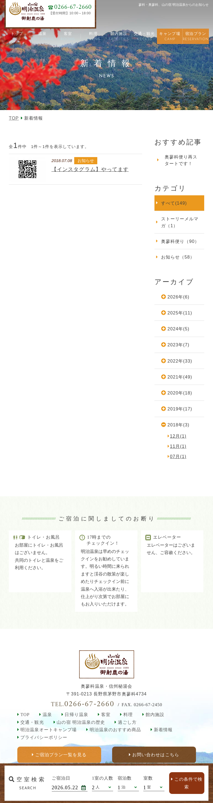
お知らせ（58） (178, 256)
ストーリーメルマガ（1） (179, 222)
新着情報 (163, 729)
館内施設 (155, 714)
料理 (128, 714)
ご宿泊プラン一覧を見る (60, 754)
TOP (14, 118)
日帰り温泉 (76, 714)
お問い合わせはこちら (155, 754)
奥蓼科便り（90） (180, 241)
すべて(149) (174, 203)
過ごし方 (127, 722)
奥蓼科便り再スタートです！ (181, 160)
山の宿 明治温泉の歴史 (81, 722)
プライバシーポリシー (43, 737)
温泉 (47, 714)
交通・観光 (32, 722)
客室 (105, 714)
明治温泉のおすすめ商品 (115, 729)
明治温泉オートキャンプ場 (48, 729)
